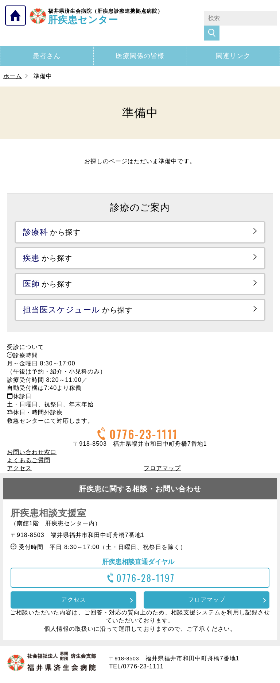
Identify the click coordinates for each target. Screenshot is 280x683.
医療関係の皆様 (140, 41)
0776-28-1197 (140, 563)
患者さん (47, 41)
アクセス (19, 453)
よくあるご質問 (28, 445)
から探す (52, 217)
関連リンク (233, 41)
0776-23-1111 (136, 419)
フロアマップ (162, 453)
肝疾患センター (105, 15)
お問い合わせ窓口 (32, 437)
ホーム (12, 61)
